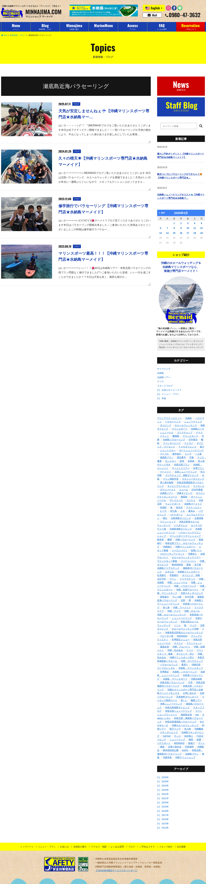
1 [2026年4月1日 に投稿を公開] (174, 223)
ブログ (131, 846)
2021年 (165, 798)
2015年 (165, 823)
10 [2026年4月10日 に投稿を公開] (188, 228)
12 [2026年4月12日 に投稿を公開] (201, 228)
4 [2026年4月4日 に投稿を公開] (194, 223)
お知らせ (64, 846)
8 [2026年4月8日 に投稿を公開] (174, 228)
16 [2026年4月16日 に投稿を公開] (181, 233)
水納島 (160, 373)
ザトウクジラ (163, 369)
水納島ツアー (163, 377)
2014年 (165, 827)
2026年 (165, 777)
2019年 (165, 806)
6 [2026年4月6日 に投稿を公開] (160, 228)
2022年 (165, 794)
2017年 (165, 815)
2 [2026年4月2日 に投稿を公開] (181, 223)
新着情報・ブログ (17, 35)
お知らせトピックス (172, 390)
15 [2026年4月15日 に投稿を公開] (174, 233)
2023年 (165, 790)
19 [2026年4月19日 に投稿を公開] (201, 233)
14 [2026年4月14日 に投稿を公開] (167, 233)
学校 (164, 398)
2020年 (165, 802)
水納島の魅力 (80, 846)
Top (4, 35)
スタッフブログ (165, 386)
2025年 (165, 781)
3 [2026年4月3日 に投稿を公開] (187, 223)
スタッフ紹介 (166, 846)
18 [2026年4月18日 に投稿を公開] (194, 233)
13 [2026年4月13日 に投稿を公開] (160, 233)
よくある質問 (117, 846)
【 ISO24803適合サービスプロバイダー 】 (116, 870)
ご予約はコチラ (147, 846)
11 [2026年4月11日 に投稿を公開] (194, 228)
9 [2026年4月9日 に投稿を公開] (181, 228)
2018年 (165, 811)
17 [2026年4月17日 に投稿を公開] (188, 233)
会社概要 (181, 846)
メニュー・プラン (170, 394)
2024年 (165, 785)
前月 (162, 213)
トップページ (27, 846)
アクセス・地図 (99, 846)
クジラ (160, 381)
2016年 (165, 819)
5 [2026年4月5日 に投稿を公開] (201, 223)
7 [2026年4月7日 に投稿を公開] (167, 228)
